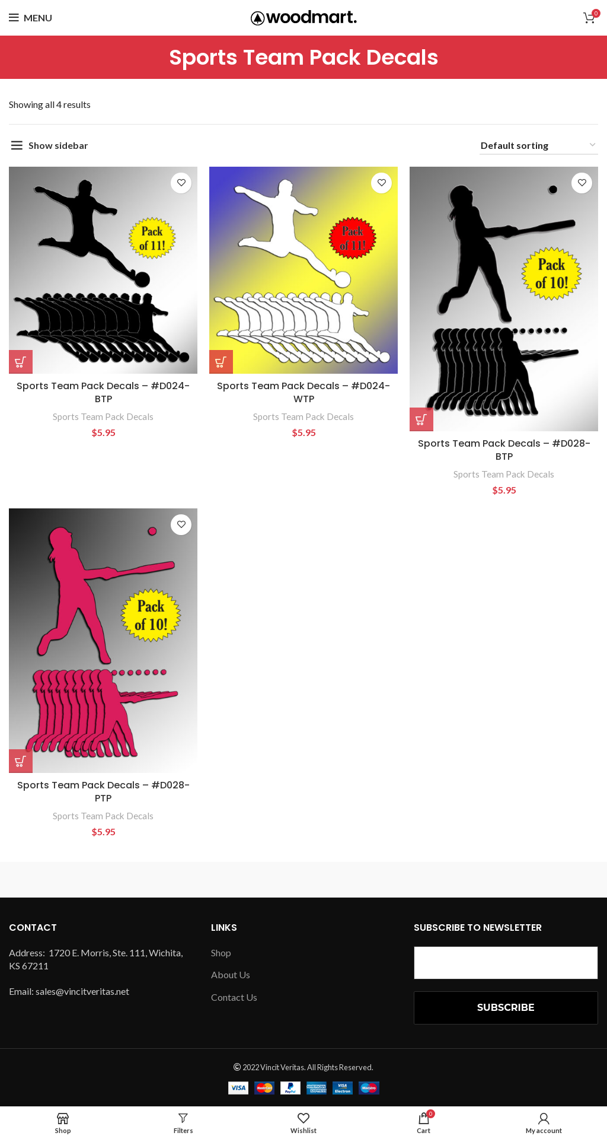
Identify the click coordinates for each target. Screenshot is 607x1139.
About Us (230, 974)
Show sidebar (58, 145)
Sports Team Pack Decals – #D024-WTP (303, 392)
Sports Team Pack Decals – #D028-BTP (504, 450)
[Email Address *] (506, 962)
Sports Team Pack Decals (103, 416)
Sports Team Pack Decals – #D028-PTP (103, 791)
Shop (221, 952)
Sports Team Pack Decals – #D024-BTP (103, 392)
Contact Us (234, 997)
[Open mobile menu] (30, 18)
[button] (21, 362)
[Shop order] (539, 145)
